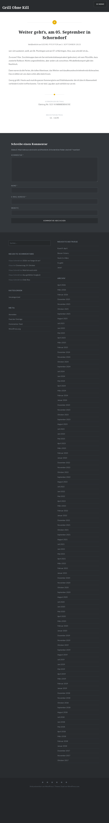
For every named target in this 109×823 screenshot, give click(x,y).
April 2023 (61, 443)
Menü (101, 4)
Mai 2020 (61, 611)
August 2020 (62, 597)
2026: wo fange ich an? (31, 261)
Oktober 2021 (63, 530)
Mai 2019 (61, 669)
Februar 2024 (62, 395)
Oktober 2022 (63, 472)
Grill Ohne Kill (15, 7)
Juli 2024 (60, 371)
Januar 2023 (62, 458)
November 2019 (63, 640)
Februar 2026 (62, 295)
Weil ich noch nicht (30, 270)
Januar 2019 (62, 688)
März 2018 (61, 736)
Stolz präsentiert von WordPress (41, 786)
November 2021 (63, 525)
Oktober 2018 (63, 703)
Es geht (60, 263)
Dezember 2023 (63, 405)
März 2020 (61, 621)
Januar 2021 (62, 573)
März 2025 (61, 342)
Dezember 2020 (63, 578)
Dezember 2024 (63, 352)
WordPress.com (73, 786)
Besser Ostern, (63, 253)
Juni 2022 (61, 491)
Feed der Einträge (15, 319)
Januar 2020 (62, 631)
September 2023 (63, 419)
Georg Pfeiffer (49, 44)
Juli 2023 (60, 429)
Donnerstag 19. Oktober (25, 265)
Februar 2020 (62, 626)
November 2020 (63, 583)
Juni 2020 (61, 607)
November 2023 (63, 410)
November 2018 (63, 698)
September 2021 (63, 535)
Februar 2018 (62, 741)
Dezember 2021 (63, 520)
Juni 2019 (61, 664)
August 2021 (62, 539)
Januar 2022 (62, 515)
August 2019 (62, 655)
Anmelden (12, 314)
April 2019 (61, 674)
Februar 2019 (62, 683)
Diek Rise (26, 280)
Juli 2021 (60, 544)
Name (14, 186)
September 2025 (63, 314)
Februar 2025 (62, 347)
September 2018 (63, 707)
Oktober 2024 (63, 362)
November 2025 (63, 304)
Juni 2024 (61, 376)
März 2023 (61, 448)
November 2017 (63, 755)
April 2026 (61, 285)
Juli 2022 (60, 487)
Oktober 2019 (63, 645)
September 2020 (63, 592)
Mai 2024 (61, 381)
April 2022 (61, 501)
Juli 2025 (60, 323)
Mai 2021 (61, 554)
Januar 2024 (62, 400)
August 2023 (62, 424)
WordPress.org (15, 329)
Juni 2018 (61, 722)
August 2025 (62, 318)
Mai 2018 (61, 727)
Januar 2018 (62, 746)
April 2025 (61, 338)
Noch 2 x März (63, 258)
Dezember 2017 (63, 751)
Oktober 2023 (63, 415)
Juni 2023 (61, 434)
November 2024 (63, 357)
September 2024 (63, 367)
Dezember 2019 (63, 635)
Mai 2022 (61, 496)
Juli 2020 (60, 602)
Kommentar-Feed (16, 324)
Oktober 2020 (63, 587)
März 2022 (61, 506)
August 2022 (62, 482)
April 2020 (61, 616)
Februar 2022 (62, 511)
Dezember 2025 (63, 299)
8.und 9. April (62, 248)
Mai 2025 (61, 333)
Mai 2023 (61, 439)
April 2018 (61, 731)
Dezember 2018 (63, 693)
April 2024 (61, 386)
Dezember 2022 (63, 463)
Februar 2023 (62, 453)
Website (15, 208)
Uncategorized (14, 297)
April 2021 (61, 559)
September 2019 (63, 650)
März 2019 (61, 679)
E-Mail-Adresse (18, 197)
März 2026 (61, 290)
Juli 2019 (60, 659)
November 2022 (63, 467)
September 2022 (63, 477)
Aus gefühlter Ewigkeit (31, 275)
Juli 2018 (60, 717)
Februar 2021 (62, 568)
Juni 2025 (61, 328)
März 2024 (61, 391)
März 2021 (61, 563)
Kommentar (17, 155)
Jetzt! (59, 268)
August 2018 (62, 712)
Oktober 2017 (63, 760)
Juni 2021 (61, 549)
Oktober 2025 (63, 309)
